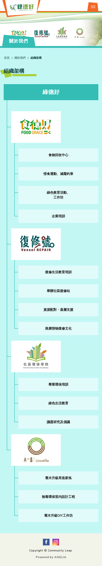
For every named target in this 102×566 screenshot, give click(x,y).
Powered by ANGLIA (51, 557)
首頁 (7, 58)
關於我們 (20, 58)
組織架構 (36, 58)
